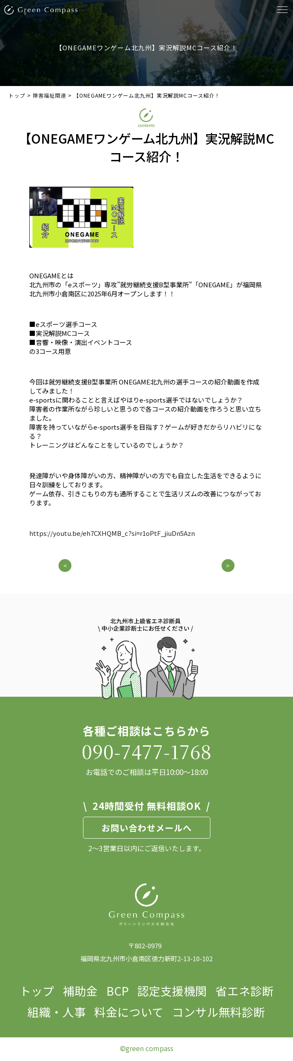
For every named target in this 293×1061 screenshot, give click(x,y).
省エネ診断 (245, 990)
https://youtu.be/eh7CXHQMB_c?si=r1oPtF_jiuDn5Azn (112, 533)
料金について (128, 1011)
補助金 (80, 990)
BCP (117, 990)
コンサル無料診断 (218, 1011)
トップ (36, 990)
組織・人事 (57, 1011)
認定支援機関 (172, 990)
